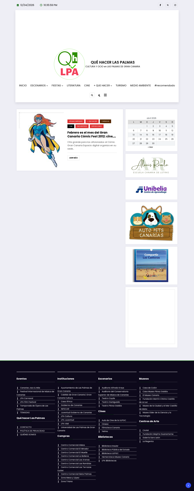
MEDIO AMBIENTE (140, 85)
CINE (87, 85)
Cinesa (105, 424)
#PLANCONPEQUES (76, 121)
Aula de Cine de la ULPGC (114, 420)
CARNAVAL (105, 121)
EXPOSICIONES (97, 126)
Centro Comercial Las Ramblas (76, 463)
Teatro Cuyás (108, 398)
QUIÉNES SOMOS (28, 434)
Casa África (66, 401)
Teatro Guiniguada (111, 402)
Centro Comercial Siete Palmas (76, 474)
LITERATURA (73, 85)
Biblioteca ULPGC (110, 453)
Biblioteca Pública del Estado (116, 449)
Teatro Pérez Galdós (112, 405)
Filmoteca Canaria (111, 427)
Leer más (73, 158)
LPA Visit (65, 423)
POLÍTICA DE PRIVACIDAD (32, 430)
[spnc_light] (99, 95)
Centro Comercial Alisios (73, 445)
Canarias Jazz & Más (30, 387)
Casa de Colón (150, 387)
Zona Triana (67, 481)
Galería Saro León (151, 437)
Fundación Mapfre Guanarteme (158, 434)
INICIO (23, 85)
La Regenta (148, 441)
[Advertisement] (97, 30)
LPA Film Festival (28, 402)
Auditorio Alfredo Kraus (113, 387)
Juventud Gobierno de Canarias (76, 412)
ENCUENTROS (82, 126)
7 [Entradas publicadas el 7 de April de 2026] (140, 130)
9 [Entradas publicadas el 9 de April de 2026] (153, 130)
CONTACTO (26, 427)
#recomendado (165, 85)
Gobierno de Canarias (71, 405)
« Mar (150, 147)
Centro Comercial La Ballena (75, 456)
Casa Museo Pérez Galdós (155, 391)
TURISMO (121, 85)
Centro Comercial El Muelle (74, 452)
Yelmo (105, 431)
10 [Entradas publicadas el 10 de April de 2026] (160, 130)
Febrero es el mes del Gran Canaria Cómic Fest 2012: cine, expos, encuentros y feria (90, 134)
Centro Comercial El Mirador (75, 448)
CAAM (146, 430)
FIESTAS (57, 85)
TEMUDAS (25, 412)
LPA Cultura (66, 416)
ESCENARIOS (39, 85)
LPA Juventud (67, 420)
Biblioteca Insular (110, 445)
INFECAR (65, 409)
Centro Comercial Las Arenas (75, 459)
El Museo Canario (151, 395)
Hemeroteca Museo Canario (115, 457)
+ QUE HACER (103, 85)
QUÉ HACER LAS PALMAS (113, 62)
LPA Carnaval (26, 398)
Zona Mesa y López (70, 477)
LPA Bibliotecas (109, 460)
